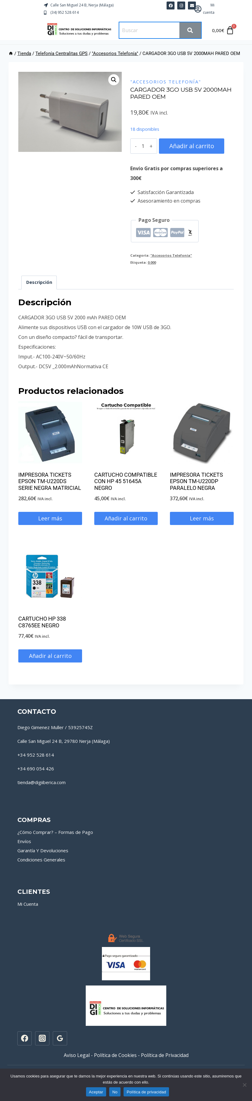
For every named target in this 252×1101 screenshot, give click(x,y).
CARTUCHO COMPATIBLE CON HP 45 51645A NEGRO (125, 481)
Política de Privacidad (165, 1055)
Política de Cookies (115, 1055)
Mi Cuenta (27, 904)
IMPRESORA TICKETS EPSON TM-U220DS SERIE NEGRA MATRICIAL (49, 481)
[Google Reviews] (60, 1038)
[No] (244, 1085)
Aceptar (96, 1092)
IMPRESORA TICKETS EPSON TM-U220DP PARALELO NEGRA (196, 481)
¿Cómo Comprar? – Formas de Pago (55, 832)
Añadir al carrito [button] (126, 518)
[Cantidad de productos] (142, 146)
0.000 (152, 262)
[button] (113, 79)
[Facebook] (24, 1038)
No (114, 1092)
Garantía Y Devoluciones (42, 850)
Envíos (24, 841)
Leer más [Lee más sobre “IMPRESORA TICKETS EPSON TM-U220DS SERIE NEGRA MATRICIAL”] (50, 518)
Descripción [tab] (39, 282)
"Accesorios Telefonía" (165, 82)
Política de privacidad (146, 1092)
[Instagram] (42, 1038)
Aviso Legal (77, 1055)
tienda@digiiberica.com (41, 782)
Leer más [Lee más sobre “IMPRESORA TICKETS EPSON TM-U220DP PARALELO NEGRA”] (202, 518)
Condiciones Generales (41, 860)
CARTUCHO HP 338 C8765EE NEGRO (42, 622)
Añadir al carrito (190, 146)
